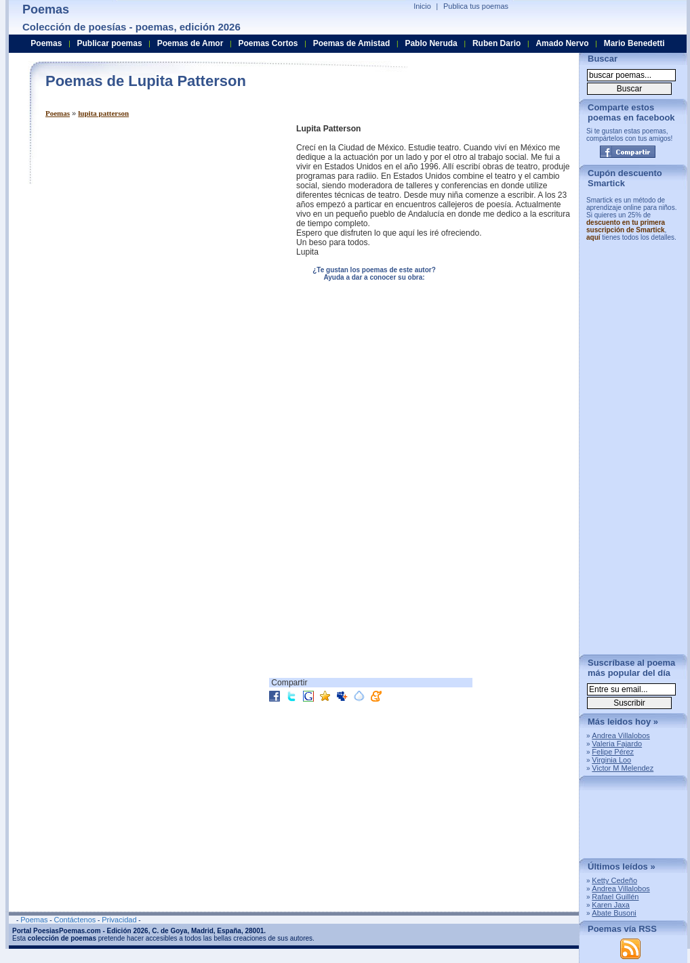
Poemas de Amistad (351, 43)
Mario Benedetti (634, 43)
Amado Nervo (561, 43)
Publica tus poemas (475, 6)
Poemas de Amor (190, 43)
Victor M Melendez (622, 768)
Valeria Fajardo (617, 744)
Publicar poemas (109, 43)
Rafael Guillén (615, 897)
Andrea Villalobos (620, 735)
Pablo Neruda (431, 43)
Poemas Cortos (268, 43)
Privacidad (119, 920)
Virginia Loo (611, 760)
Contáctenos (75, 920)
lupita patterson (103, 113)
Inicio (422, 6)
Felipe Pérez (613, 752)
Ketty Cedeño (614, 880)
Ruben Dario (496, 43)
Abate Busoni (614, 913)
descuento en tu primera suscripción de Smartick (625, 226)
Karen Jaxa (611, 905)
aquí (593, 237)
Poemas (57, 113)
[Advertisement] (127, 251)
